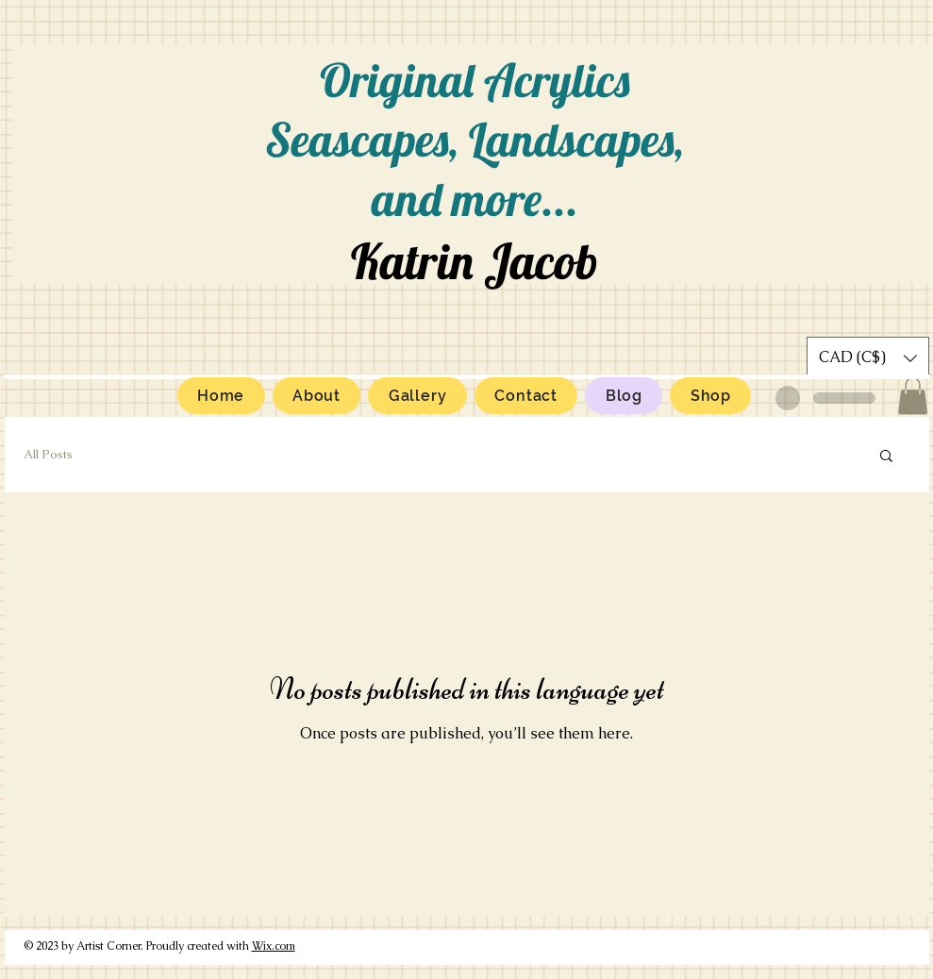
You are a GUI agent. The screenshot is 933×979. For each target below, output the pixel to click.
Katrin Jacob (474, 260)
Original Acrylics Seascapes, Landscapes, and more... (474, 139)
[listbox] (868, 358)
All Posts (48, 454)
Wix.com (273, 946)
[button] (912, 395)
